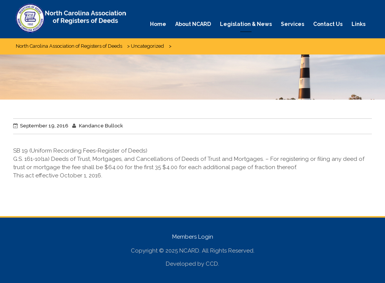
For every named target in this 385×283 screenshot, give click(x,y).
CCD (212, 263)
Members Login (192, 236)
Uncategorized (147, 46)
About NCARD (193, 24)
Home (158, 24)
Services (292, 24)
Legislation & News (246, 24)
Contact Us (328, 24)
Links (358, 24)
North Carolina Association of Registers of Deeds (69, 46)
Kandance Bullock (101, 126)
